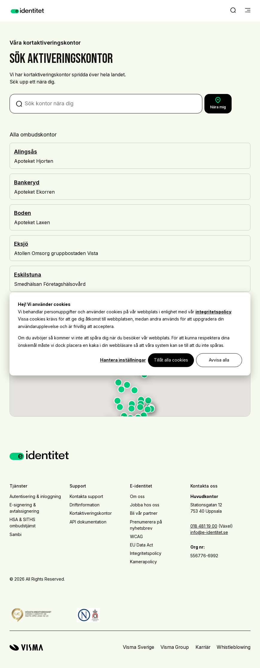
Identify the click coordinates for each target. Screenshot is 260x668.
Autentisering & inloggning (35, 496)
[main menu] (247, 11)
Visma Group (174, 647)
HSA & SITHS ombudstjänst (23, 522)
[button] (144, 375)
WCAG (136, 536)
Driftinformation (85, 504)
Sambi (16, 534)
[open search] (233, 11)
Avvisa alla (219, 359)
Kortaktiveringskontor (91, 513)
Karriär (202, 647)
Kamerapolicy (143, 561)
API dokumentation (88, 521)
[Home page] (27, 11)
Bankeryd (26, 182)
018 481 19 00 (203, 526)
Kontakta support (86, 496)
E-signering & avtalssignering (24, 508)
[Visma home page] (26, 647)
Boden (22, 213)
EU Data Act (141, 544)
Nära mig (218, 103)
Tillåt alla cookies (171, 359)
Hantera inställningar (123, 359)
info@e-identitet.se (209, 532)
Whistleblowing (233, 647)
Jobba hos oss (144, 504)
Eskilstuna (27, 274)
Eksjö (21, 244)
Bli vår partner (143, 513)
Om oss (137, 496)
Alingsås (25, 151)
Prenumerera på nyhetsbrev (146, 525)
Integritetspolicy (145, 553)
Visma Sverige (138, 647)
